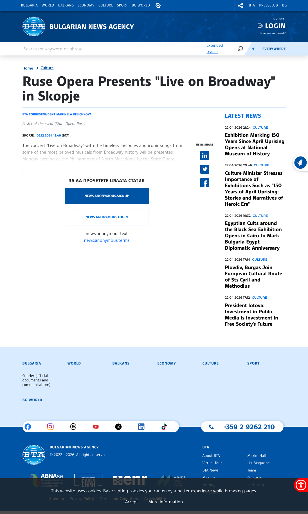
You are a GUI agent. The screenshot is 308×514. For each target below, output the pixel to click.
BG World (141, 5)
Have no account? (272, 33)
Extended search (214, 48)
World (48, 5)
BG (284, 5)
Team (251, 470)
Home (28, 68)
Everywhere (274, 49)
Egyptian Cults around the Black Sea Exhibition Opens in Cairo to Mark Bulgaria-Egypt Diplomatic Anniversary (253, 235)
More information (165, 501)
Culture (105, 5)
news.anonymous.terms (107, 240)
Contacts (254, 477)
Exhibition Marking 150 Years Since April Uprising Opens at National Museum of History (255, 144)
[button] (158, 5)
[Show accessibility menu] (301, 485)
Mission (208, 477)
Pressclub (268, 5)
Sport (122, 5)
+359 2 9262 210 (249, 427)
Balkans (66, 5)
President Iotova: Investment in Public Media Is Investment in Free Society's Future (251, 314)
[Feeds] (253, 49)
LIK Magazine (258, 463)
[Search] (240, 48)
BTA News (210, 470)
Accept (131, 501)
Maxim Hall (256, 455)
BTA (252, 5)
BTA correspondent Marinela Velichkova (57, 114)
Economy (86, 5)
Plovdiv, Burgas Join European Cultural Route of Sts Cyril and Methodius (253, 276)
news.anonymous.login (107, 217)
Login (275, 26)
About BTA (211, 455)
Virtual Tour (212, 463)
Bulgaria (29, 5)
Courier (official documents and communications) (37, 380)
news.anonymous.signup (106, 196)
